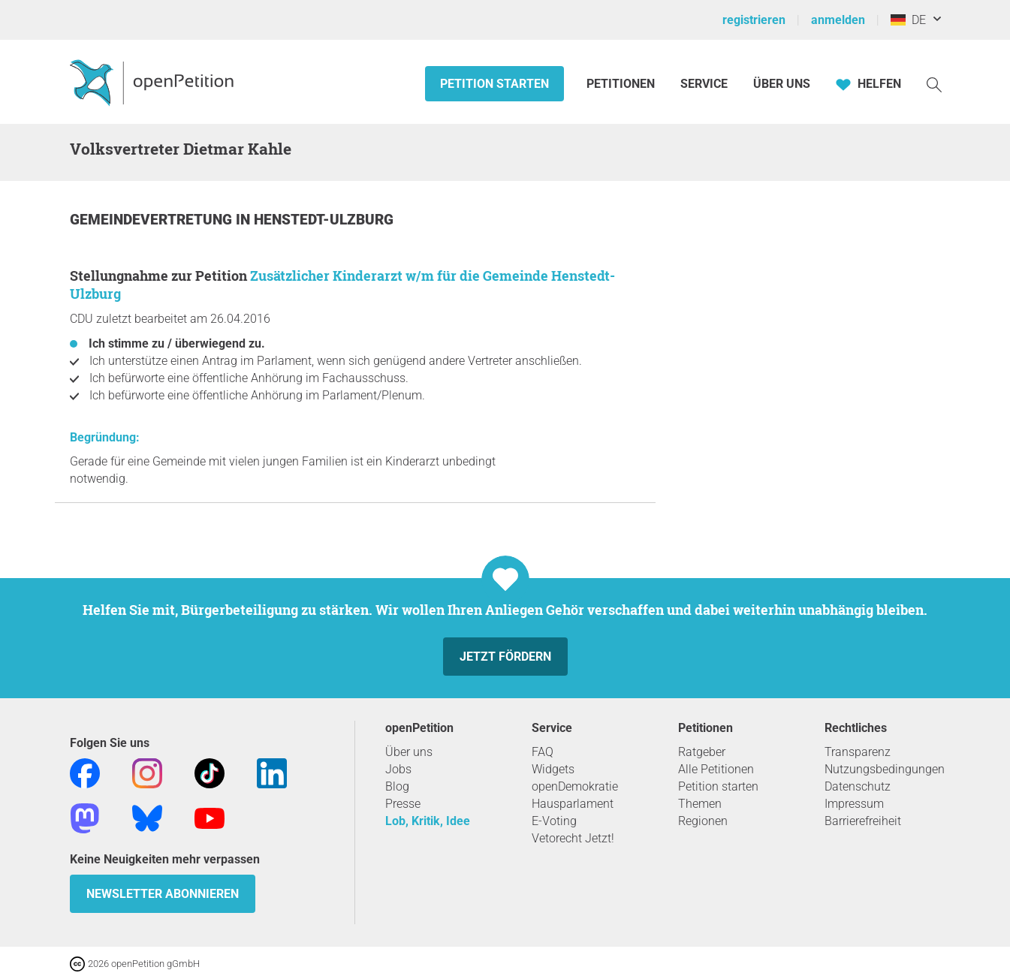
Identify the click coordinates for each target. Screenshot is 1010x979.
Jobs (398, 769)
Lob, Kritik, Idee (427, 821)
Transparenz (858, 752)
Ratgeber (701, 752)
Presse (403, 804)
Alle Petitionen (716, 769)
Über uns (409, 752)
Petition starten (494, 84)
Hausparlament (573, 804)
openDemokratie (575, 786)
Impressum (854, 804)
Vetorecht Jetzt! (573, 838)
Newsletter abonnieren (162, 894)
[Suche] (934, 83)
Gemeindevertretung (153, 219)
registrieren (753, 20)
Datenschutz (858, 786)
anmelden (838, 20)
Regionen (703, 821)
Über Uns (781, 84)
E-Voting (554, 821)
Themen (700, 804)
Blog (397, 786)
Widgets (553, 769)
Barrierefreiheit (863, 821)
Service (704, 84)
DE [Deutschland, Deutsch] (908, 20)
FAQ (542, 752)
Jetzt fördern (505, 656)
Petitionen (622, 84)
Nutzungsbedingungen (885, 769)
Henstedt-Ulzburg (323, 219)
